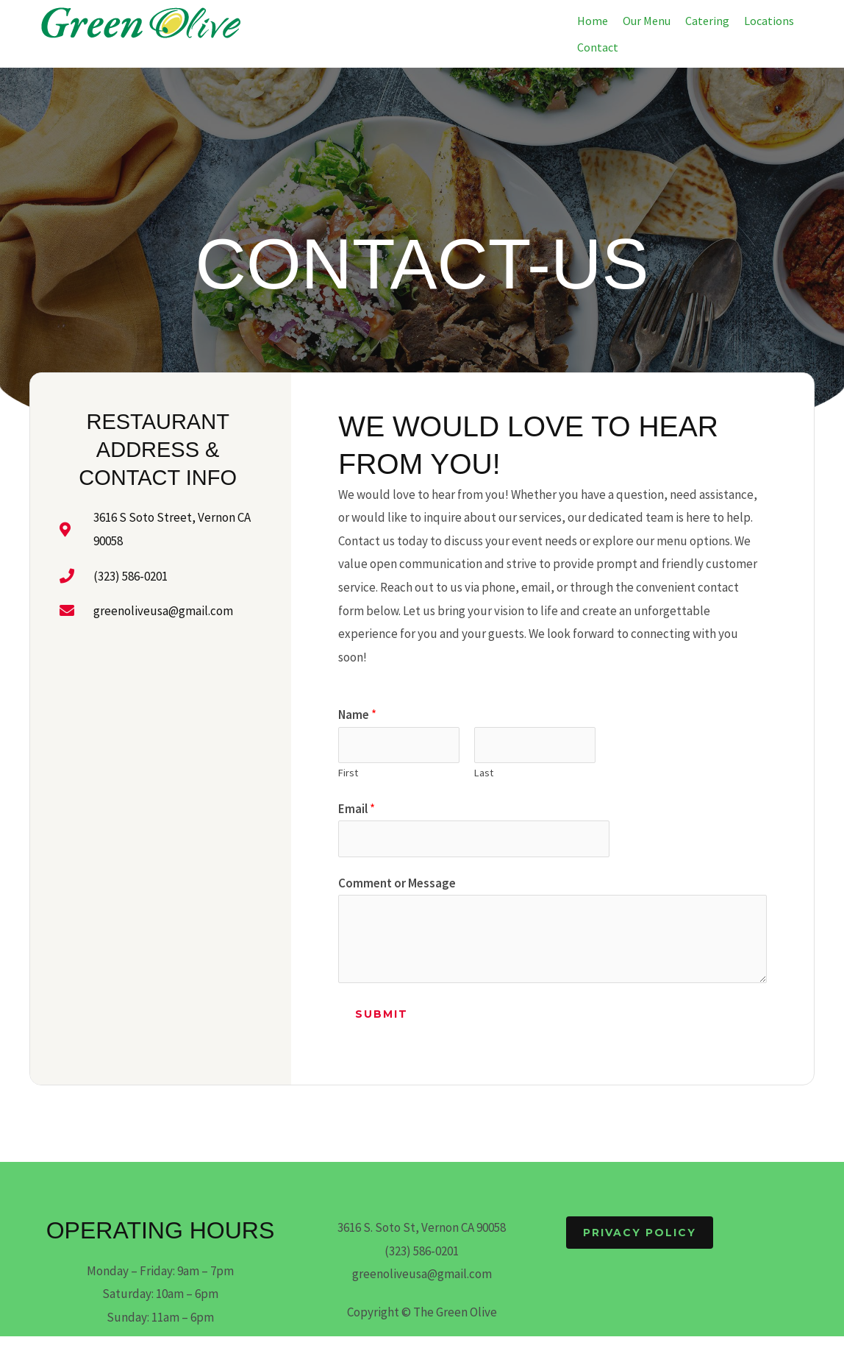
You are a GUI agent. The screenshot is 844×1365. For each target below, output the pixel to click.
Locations (769, 20)
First (348, 772)
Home (592, 20)
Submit (381, 1014)
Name (357, 714)
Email (356, 809)
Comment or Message (397, 883)
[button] (773, 20)
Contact (597, 47)
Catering (707, 20)
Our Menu (646, 20)
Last (483, 772)
